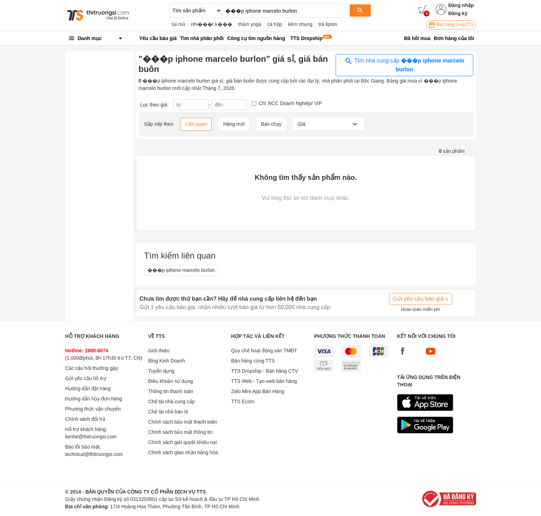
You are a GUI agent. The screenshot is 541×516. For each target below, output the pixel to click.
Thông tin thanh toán (170, 391)
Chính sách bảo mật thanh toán (182, 422)
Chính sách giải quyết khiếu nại (182, 442)
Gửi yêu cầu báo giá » (420, 299)
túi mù (178, 24)
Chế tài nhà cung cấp (171, 401)
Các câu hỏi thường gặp (91, 368)
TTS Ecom (242, 401)
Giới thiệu (159, 350)
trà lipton (327, 24)
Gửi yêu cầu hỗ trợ (85, 378)
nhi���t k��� (211, 24)
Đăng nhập (461, 5)
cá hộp (274, 24)
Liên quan (196, 124)
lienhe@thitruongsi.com (91, 436)
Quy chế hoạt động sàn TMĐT (264, 350)
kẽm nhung (300, 24)
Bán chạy (271, 124)
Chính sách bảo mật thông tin (180, 432)
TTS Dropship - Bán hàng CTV (264, 371)
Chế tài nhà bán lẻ (168, 411)
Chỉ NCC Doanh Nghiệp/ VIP (290, 103)
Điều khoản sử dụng (170, 381)
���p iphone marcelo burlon (181, 270)
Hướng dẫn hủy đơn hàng (93, 398)
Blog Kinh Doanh (166, 361)
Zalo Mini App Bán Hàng (257, 391)
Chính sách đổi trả (85, 419)
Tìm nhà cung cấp (404, 64)
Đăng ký (457, 13)
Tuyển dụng (161, 371)
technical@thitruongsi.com (94, 454)
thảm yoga (250, 24)
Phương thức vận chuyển (93, 409)
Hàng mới (234, 124)
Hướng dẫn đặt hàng (88, 388)
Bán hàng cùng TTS (451, 24)
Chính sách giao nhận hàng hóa (183, 452)
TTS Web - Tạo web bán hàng (264, 381)
